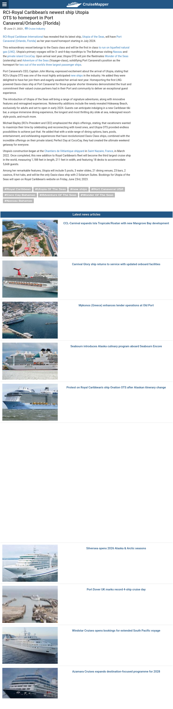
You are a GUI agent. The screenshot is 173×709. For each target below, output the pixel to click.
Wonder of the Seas (116, 56)
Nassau (117, 51)
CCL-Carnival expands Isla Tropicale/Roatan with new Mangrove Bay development (116, 223)
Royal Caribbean (19, 189)
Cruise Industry (35, 28)
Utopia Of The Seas (51, 189)
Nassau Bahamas (19, 201)
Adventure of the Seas (35, 60)
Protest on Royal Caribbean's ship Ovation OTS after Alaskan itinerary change (116, 387)
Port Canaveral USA (108, 189)
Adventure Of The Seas (59, 195)
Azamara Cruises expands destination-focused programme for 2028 (116, 671)
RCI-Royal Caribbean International (23, 36)
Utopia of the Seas (93, 36)
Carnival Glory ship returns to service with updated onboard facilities (116, 264)
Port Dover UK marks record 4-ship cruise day (116, 589)
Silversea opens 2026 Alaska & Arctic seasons (116, 548)
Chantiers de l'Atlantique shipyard (64, 151)
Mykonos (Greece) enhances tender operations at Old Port (116, 305)
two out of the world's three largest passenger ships (50, 64)
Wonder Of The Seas (98, 195)
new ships (77, 75)
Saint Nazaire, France (100, 151)
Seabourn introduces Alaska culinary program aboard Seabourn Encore (116, 346)
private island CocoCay (21, 56)
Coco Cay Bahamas (21, 195)
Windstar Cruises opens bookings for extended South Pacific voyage (116, 630)
